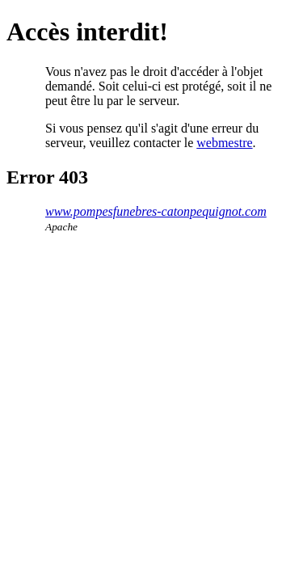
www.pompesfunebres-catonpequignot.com (156, 211)
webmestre (224, 143)
